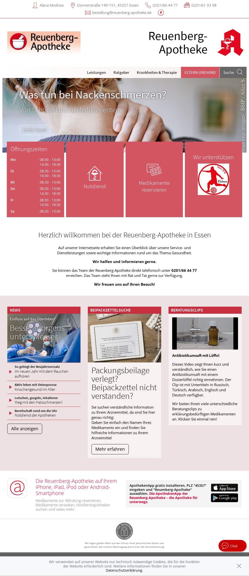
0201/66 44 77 (165, 5)
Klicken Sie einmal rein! (197, 419)
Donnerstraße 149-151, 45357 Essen (108, 5)
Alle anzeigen (24, 428)
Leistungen (96, 72)
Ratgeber (121, 72)
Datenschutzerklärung (124, 570)
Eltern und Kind (200, 72)
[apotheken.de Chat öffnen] (233, 546)
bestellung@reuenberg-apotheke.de (121, 12)
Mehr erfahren (110, 449)
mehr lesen (35, 130)
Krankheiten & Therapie (157, 72)
